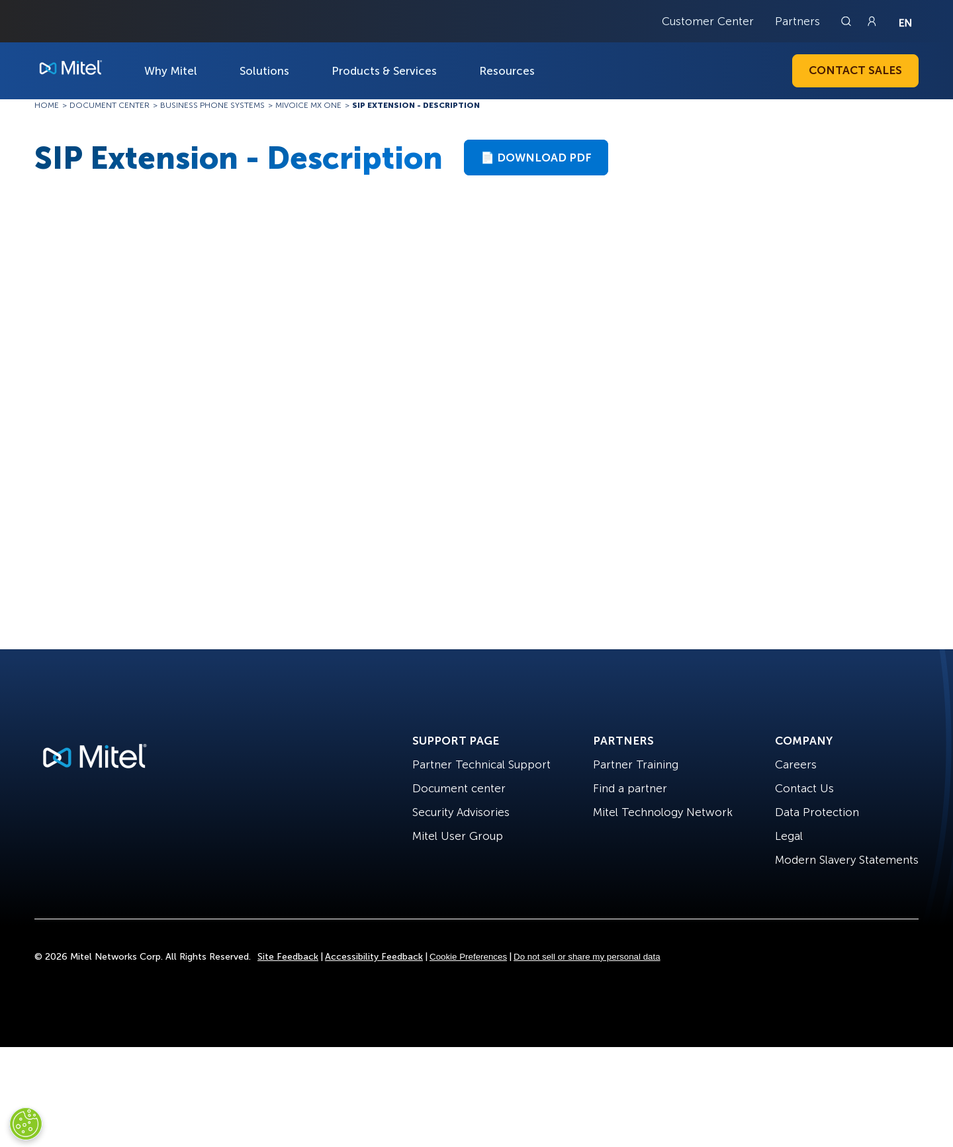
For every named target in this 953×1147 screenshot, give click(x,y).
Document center (459, 788)
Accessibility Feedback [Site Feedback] (374, 956)
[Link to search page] (847, 21)
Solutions (264, 70)
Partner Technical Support (481, 764)
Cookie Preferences (468, 957)
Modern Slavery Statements (847, 859)
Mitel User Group (457, 836)
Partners (797, 21)
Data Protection (817, 812)
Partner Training (635, 764)
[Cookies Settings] (25, 1123)
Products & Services (384, 70)
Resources (507, 70)
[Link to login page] (871, 21)
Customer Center (708, 21)
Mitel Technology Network (663, 812)
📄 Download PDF (536, 157)
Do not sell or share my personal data (587, 957)
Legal (789, 836)
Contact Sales (855, 70)
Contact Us (804, 788)
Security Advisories (461, 812)
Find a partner (630, 788)
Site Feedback (287, 956)
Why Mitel (170, 70)
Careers (796, 764)
